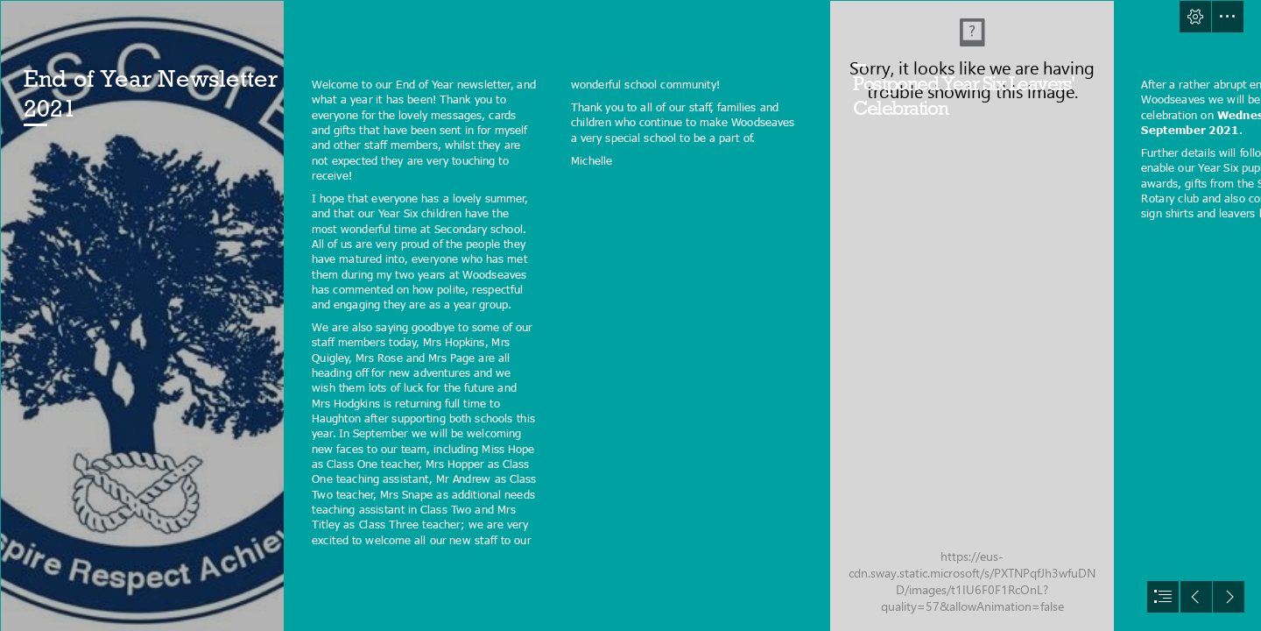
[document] (630, 315)
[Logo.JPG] (142, 315)
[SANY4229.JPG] (971, 315)
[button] (1195, 16)
